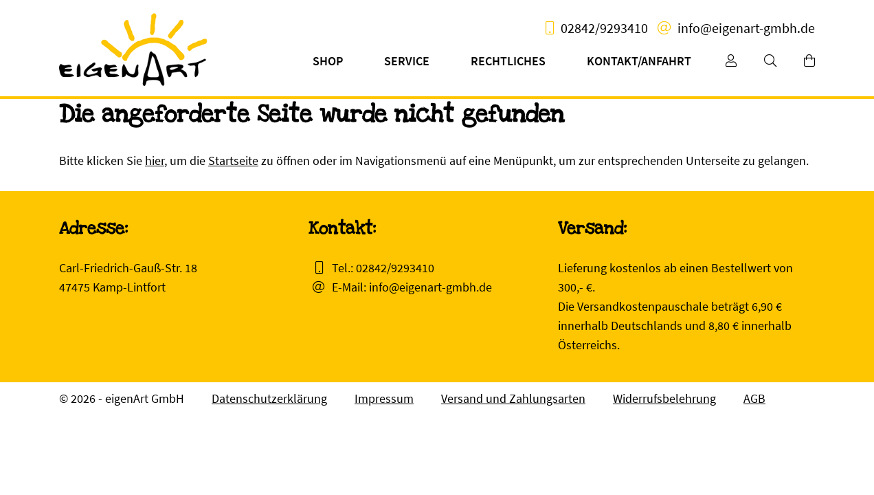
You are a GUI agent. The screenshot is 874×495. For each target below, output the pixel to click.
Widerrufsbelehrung (664, 398)
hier (154, 160)
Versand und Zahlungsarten (513, 398)
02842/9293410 (604, 27)
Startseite (233, 160)
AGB (754, 398)
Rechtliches (508, 61)
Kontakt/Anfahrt (639, 61)
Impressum (384, 398)
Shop (328, 61)
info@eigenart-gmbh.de (746, 27)
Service (406, 61)
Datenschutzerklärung (269, 398)
